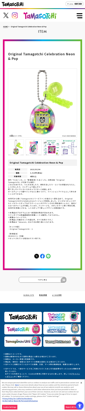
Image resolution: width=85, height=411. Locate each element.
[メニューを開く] (78, 15)
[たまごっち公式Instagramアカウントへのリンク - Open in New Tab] (15, 15)
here (17, 386)
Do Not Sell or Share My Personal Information (20, 401)
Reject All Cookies (73, 408)
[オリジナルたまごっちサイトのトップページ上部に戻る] (40, 15)
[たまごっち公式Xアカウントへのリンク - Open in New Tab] (6, 15)
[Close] (81, 383)
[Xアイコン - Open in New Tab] (36, 256)
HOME (5, 27)
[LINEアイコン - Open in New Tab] (48, 256)
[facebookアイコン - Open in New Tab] (42, 256)
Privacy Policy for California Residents (17, 399)
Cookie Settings (9, 408)
